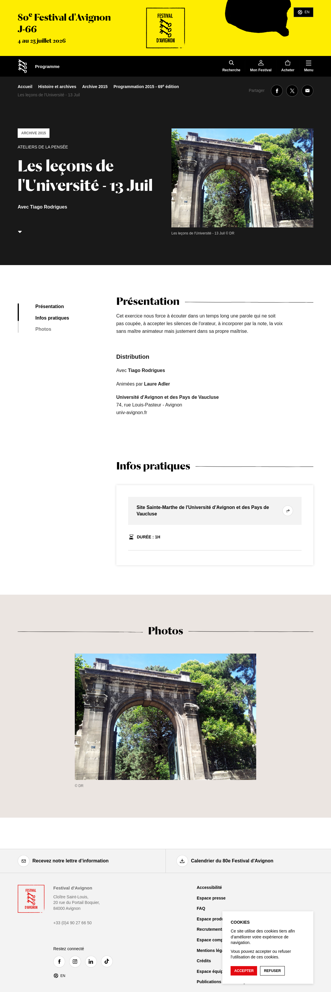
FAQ (201, 908)
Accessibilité (209, 887)
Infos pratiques (52, 317)
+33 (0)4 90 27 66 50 (72, 922)
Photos (43, 329)
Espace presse (211, 898)
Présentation (49, 306)
